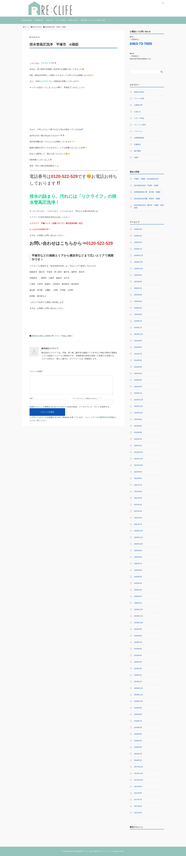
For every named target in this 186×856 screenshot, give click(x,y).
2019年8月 (138, 636)
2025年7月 (138, 288)
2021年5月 (138, 498)
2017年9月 (138, 786)
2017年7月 (138, 799)
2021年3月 (138, 511)
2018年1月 (138, 760)
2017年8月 (138, 793)
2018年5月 (138, 734)
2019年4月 (138, 662)
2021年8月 (138, 478)
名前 (31, 402)
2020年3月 (138, 590)
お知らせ (49, 20)
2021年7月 (138, 485)
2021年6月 (138, 491)
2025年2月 (138, 321)
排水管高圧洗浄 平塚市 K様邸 (146, 185)
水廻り (70, 336)
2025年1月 (138, 327)
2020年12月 (138, 531)
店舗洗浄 (137, 144)
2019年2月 (138, 675)
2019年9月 (138, 629)
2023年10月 (138, 413)
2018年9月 (138, 708)
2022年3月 (138, 432)
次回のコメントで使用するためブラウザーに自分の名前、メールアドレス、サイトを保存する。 (70, 411)
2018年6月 (138, 727)
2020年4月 (138, 583)
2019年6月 (138, 649)
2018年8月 (138, 714)
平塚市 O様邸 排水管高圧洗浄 (146, 179)
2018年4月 (138, 741)
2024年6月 (138, 360)
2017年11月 (138, 773)
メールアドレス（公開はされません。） (87, 402)
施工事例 (137, 151)
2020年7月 (138, 563)
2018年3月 (138, 747)
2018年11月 (138, 695)
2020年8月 (138, 557)
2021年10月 (138, 465)
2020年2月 (138, 596)
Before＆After (27, 20)
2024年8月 (138, 347)
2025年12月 (138, 255)
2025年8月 (138, 282)
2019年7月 (138, 642)
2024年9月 (138, 341)
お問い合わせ (73, 20)
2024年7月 (138, 354)
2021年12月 (138, 452)
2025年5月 (138, 301)
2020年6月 (138, 570)
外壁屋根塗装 (139, 138)
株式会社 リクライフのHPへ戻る (93, 20)
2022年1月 (138, 445)
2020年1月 (138, 603)
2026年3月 (138, 236)
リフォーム (138, 131)
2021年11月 (138, 459)
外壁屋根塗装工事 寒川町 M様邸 (147, 192)
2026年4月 (138, 229)
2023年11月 (138, 406)
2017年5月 (138, 813)
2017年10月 (138, 780)
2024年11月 (138, 334)
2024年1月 (138, 393)
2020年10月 (138, 544)
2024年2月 (138, 387)
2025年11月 (138, 262)
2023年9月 (138, 419)
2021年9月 (138, 472)
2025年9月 (138, 275)
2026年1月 (138, 249)
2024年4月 (138, 373)
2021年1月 (138, 524)
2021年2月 (138, 518)
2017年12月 (138, 767)
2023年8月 (138, 426)
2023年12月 (138, 400)
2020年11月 (138, 537)
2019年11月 (138, 616)
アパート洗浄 (139, 98)
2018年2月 (138, 754)
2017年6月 (138, 806)
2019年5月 (138, 655)
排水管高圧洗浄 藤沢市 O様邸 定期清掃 (149, 206)
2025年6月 (138, 295)
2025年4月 (138, 308)
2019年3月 (138, 668)
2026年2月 (138, 242)
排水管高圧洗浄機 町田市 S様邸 (147, 199)
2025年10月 (138, 269)
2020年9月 (138, 550)
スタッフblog (60, 20)
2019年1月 (138, 681)
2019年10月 (138, 623)
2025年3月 (138, 314)
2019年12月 (138, 609)
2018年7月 (138, 721)
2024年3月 (138, 380)
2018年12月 (138, 688)
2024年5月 (138, 367)
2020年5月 (138, 577)
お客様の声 (39, 20)
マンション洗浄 (140, 125)
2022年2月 (138, 439)
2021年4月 (138, 505)
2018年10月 (138, 701)
